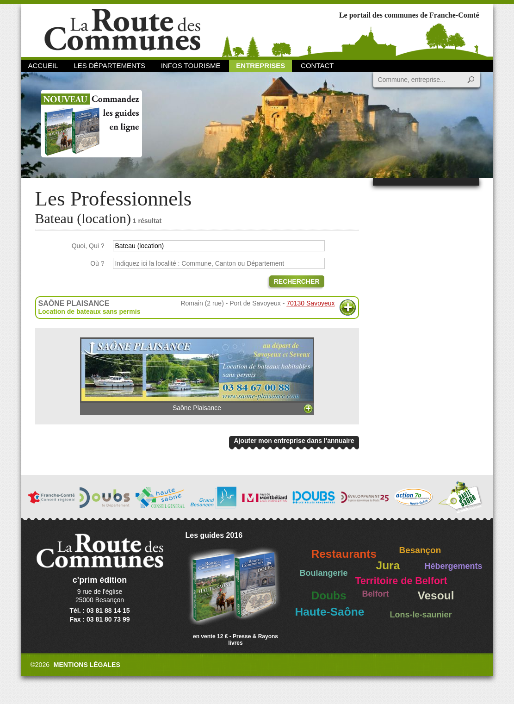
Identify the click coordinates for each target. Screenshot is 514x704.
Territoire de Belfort (401, 580)
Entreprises (260, 65)
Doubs (329, 595)
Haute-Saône (330, 611)
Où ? (97, 263)
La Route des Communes (122, 30)
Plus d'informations (348, 307)
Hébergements (454, 566)
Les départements (109, 65)
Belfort (375, 593)
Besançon (420, 550)
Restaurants (344, 554)
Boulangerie (324, 573)
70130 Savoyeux (310, 303)
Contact (317, 65)
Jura (388, 565)
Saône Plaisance (197, 374)
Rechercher (297, 281)
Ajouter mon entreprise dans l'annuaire (294, 440)
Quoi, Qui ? (88, 245)
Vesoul (436, 595)
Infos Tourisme (191, 65)
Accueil (43, 65)
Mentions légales (87, 664)
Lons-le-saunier (421, 614)
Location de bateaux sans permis (89, 311)
